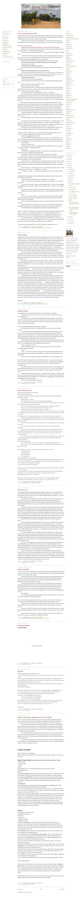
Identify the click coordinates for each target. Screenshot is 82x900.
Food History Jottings (6, 46)
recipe (32, 884)
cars (67, 51)
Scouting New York (6, 51)
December (71, 169)
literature (34, 227)
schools (49, 227)
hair (23, 710)
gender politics (26, 227)
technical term (22, 250)
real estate (68, 124)
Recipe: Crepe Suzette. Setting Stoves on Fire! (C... (74, 204)
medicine (68, 102)
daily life (68, 62)
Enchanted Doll (5, 42)
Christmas (68, 55)
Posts (5, 81)
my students (26, 573)
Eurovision (68, 71)
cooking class (23, 719)
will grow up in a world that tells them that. (48, 479)
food (28, 884)
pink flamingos (69, 117)
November (71, 171)
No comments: (40, 226)
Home (41, 889)
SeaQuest (22, 219)
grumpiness (68, 84)
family (67, 73)
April (70, 218)
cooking (24, 884)
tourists (67, 142)
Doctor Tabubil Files (70, 66)
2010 (69, 167)
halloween (68, 88)
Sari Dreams (5, 49)
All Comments (7, 84)
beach (67, 42)
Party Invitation (69, 115)
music (67, 108)
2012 (69, 163)
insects (67, 91)
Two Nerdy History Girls (7, 57)
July (70, 179)
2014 (69, 159)
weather (67, 146)
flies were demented (59, 290)
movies (43, 212)
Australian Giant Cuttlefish (71, 38)
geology (67, 82)
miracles (67, 104)
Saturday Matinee (23, 311)
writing (67, 148)
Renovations (68, 128)
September (71, 175)
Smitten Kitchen (5, 53)
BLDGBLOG (5, 38)
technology (68, 139)
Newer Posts (20, 889)
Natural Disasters (69, 109)
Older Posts (61, 889)
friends (67, 77)
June (70, 182)
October (70, 173)
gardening (68, 79)
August (70, 177)
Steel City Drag (22, 235)
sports (67, 135)
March (70, 221)
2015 (69, 157)
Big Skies (68, 44)
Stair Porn (4, 55)
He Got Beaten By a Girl (25, 390)
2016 (69, 155)
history (67, 90)
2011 (69, 165)
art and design (69, 37)
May (70, 216)
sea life (67, 131)
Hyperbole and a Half (6, 47)
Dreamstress (5, 40)
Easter (67, 70)
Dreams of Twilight (23, 569)
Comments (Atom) (27, 892)
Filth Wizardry (5, 44)
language (68, 93)
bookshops (68, 46)
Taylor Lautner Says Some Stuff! (27, 33)
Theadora (48, 179)
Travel (67, 144)
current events (26, 482)
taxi (67, 137)
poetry (67, 119)
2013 (69, 161)
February (71, 223)
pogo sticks (68, 121)
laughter (24, 562)
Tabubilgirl (41, 7)
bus (66, 49)
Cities (67, 57)
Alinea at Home (5, 36)
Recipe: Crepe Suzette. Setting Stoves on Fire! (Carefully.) (35, 717)
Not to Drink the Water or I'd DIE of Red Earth (44, 368)
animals (67, 33)
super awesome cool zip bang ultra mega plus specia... (74, 209)
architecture (68, 35)
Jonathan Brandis (59, 217)
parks (67, 113)
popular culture (42, 227)
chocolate (68, 53)
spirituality (68, 133)
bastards (67, 40)
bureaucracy (68, 48)
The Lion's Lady (22, 490)
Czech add (24, 467)
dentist (67, 64)
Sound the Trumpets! (24, 625)
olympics (68, 111)
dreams (24, 618)
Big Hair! (20, 671)
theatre (67, 141)
